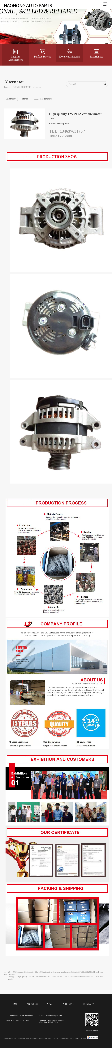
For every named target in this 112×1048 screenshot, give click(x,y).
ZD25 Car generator (43, 99)
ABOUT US (32, 1004)
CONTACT (88, 1004)
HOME (14, 1004)
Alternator (37, 87)
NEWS (50, 1004)
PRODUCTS (26, 87)
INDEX (16, 87)
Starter (25, 99)
